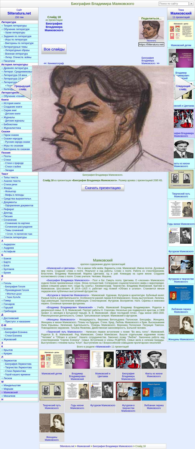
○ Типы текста (9, 177)
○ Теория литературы (14, 25)
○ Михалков (8, 395)
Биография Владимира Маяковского (54, 27)
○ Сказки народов (11, 138)
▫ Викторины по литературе (19, 43)
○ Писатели (8, 60)
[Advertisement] (103, 37)
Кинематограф (54, 63)
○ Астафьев (8, 251)
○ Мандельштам (11, 385)
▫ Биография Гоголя (14, 286)
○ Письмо (7, 216)
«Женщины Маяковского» (60, 319)
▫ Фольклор (10, 191)
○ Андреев (7, 247)
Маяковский (83, 446)
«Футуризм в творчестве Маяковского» (67, 295)
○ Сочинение (9, 219)
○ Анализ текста (10, 180)
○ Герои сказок (10, 135)
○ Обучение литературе (15, 29)
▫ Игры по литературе (15, 39)
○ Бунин (6, 272)
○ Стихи (6, 159)
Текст (4, 173)
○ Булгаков (7, 269)
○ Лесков (6, 378)
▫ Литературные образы (17, 50)
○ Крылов (7, 349)
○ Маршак (7, 388)
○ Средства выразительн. (16, 198)
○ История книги (11, 103)
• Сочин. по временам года (18, 234)
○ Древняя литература (14, 68)
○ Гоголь (6, 283)
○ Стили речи (9, 184)
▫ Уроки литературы (14, 32)
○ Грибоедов (8, 311)
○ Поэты (6, 156)
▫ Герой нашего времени (17, 374)
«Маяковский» (103, 346)
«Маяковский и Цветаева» (60, 268)
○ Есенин (6, 328)
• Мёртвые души (13, 294)
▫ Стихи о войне (12, 166)
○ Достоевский (10, 318)
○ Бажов (6, 258)
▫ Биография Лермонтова (17, 364)
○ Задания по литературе (16, 36)
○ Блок (5, 265)
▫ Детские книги (12, 113)
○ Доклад (6, 212)
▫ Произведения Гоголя (16, 290)
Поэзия (5, 152)
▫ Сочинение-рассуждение (18, 226)
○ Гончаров (8, 304)
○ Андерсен (8, 244)
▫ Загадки (9, 170)
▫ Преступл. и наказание (17, 321)
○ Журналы (8, 117)
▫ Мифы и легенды (14, 195)
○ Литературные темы (14, 46)
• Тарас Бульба (12, 297)
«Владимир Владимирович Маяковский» (69, 307)
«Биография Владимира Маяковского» (68, 280)
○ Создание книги (11, 106)
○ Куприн (6, 353)
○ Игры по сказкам (12, 145)
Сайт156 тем (19, 14)
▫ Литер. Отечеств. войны (17, 57)
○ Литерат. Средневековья (17, 71)
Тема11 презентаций (181, 14)
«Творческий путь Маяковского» (64, 331)
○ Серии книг (9, 110)
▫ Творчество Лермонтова (18, 367)
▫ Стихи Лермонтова (15, 371)
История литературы (14, 64)
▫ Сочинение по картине (17, 223)
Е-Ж (3, 325)
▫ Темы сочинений (13, 230)
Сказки (5, 131)
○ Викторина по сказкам (15, 149)
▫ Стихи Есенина (13, 335)
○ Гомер (6, 300)
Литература (8, 22)
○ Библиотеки (9, 124)
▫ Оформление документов (18, 205)
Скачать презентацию (103, 188)
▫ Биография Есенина (15, 332)
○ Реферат (7, 209)
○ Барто (6, 262)
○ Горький (7, 307)
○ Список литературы (14, 237)
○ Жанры (6, 188)
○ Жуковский (8, 339)
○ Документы (9, 202)
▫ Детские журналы (14, 120)
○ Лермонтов (9, 360)
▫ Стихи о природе (14, 163)
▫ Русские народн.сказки (17, 142)
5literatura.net (67, 446)
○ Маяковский (9, 392)
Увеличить (151, 39)
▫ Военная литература (16, 53)
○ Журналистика (11, 127)
